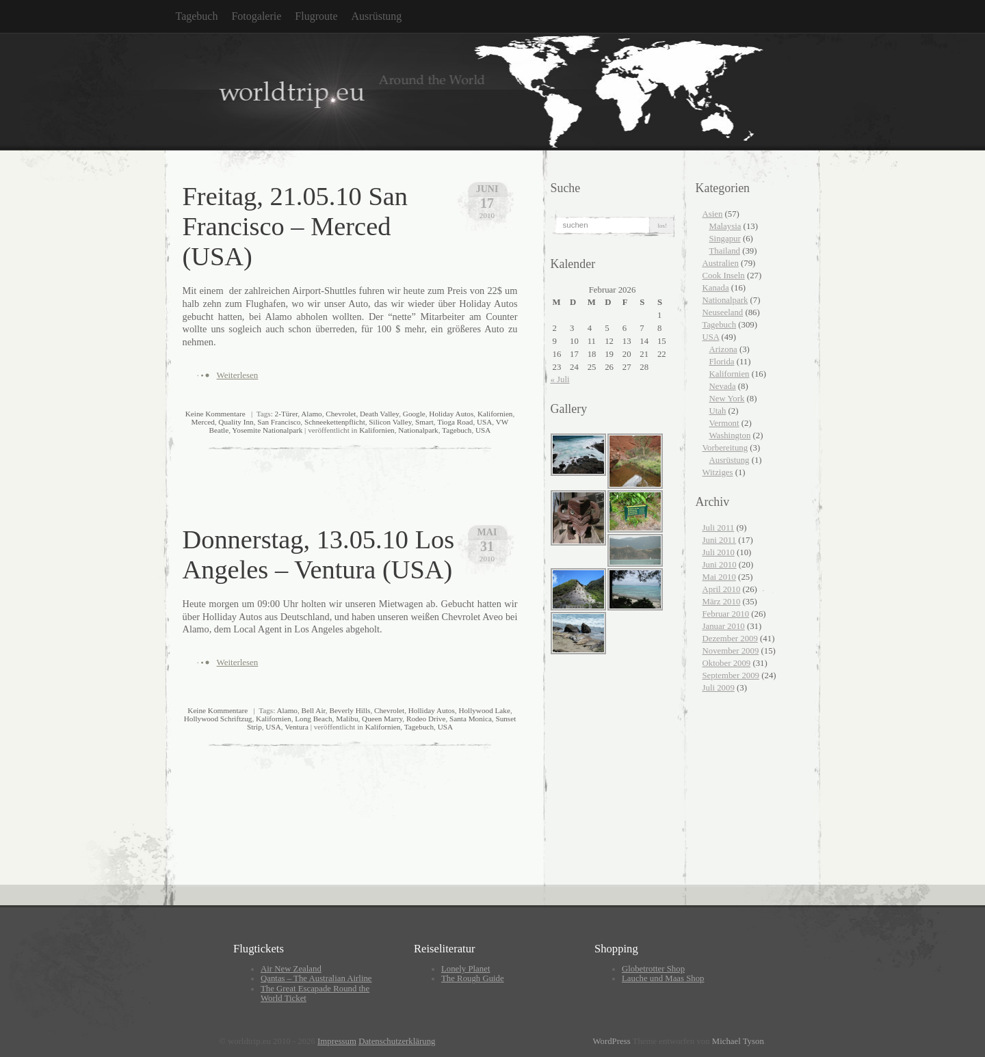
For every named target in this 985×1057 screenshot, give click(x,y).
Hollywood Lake (484, 710)
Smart (424, 422)
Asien (712, 214)
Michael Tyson (738, 1041)
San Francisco (278, 422)
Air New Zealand (291, 969)
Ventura (296, 727)
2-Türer (286, 414)
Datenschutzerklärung (396, 1041)
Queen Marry (382, 718)
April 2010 (721, 589)
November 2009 (730, 651)
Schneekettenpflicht (334, 422)
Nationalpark (418, 430)
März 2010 (721, 601)
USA (484, 422)
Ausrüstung (377, 16)
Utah (717, 411)
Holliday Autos (431, 710)
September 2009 (731, 675)
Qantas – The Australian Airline (316, 978)
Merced (203, 422)
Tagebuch (197, 16)
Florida (722, 361)
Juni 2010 (719, 565)
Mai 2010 (719, 577)
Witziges (717, 472)
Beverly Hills (349, 710)
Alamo (311, 414)
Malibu (347, 718)
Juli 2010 (718, 552)
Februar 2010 (726, 614)
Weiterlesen (238, 375)
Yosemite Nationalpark (267, 430)
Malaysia (725, 226)
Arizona (723, 349)
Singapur (725, 238)
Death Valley (379, 414)
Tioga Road (455, 422)
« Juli (560, 379)
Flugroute (316, 16)
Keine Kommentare (215, 414)
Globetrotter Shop (653, 969)
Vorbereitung (725, 448)
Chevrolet (341, 414)
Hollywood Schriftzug (218, 718)
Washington (730, 435)
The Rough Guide (472, 978)
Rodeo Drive (425, 718)
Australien (720, 263)
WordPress (611, 1041)
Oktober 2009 (726, 663)
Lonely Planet (465, 969)
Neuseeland (723, 312)
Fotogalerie (256, 16)
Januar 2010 (723, 626)
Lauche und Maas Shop (663, 978)
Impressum (336, 1041)
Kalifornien (495, 414)
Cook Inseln (723, 275)
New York (727, 398)
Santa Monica (470, 718)
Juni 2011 (719, 540)
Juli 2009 (718, 688)
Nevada (722, 386)
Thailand (724, 251)
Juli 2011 (718, 528)
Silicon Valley (390, 422)
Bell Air (314, 710)
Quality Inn (235, 422)
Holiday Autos (451, 414)
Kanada (715, 288)
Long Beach (313, 718)
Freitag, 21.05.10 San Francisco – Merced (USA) (295, 226)
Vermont (724, 423)
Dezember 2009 (730, 638)
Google (414, 414)
